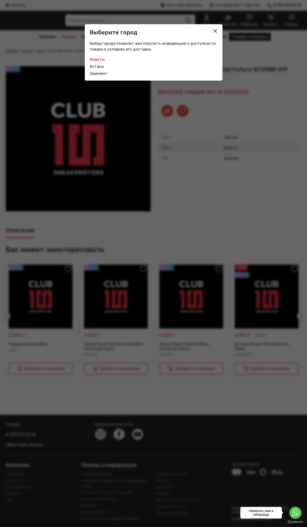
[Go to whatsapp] (295, 513)
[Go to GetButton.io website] (295, 522)
